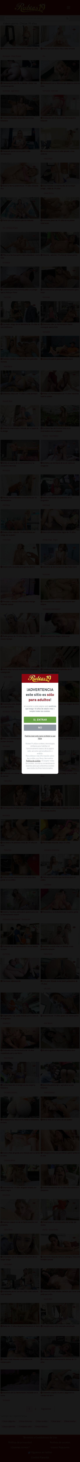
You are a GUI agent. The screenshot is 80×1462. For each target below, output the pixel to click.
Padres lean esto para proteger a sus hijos (40, 737)
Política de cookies (33, 761)
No (40, 727)
